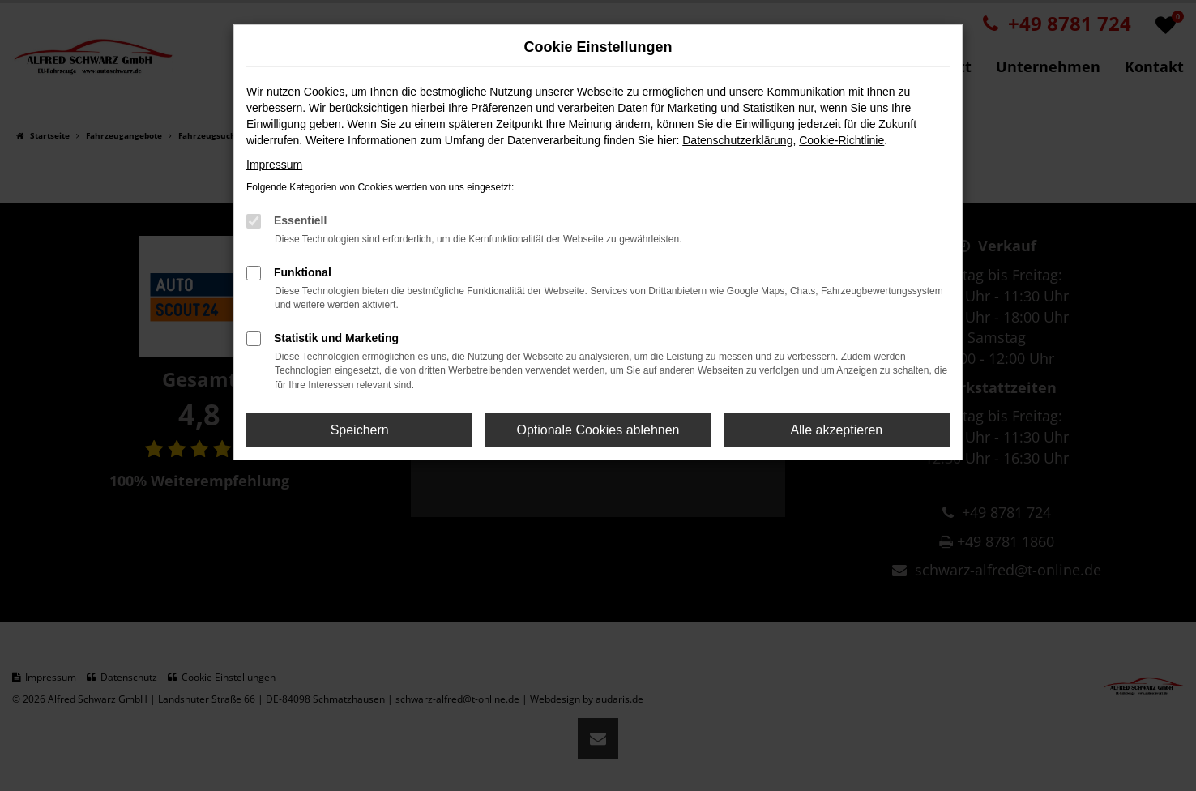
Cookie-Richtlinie (841, 140)
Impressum (274, 164)
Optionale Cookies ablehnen (597, 430)
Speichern (360, 430)
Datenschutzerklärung (737, 140)
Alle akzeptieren (836, 430)
